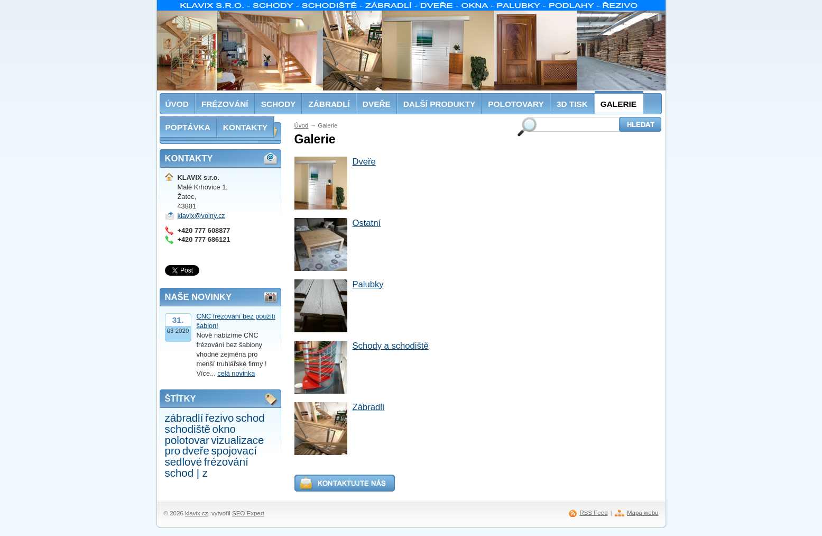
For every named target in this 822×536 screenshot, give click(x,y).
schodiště (187, 429)
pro (173, 450)
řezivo (219, 418)
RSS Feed (593, 513)
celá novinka (236, 373)
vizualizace (237, 440)
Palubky (368, 284)
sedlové (183, 462)
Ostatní (367, 223)
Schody (278, 103)
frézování (226, 462)
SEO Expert (248, 513)
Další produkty (439, 103)
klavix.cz (196, 513)
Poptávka (187, 127)
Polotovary (516, 103)
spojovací (233, 450)
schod (250, 418)
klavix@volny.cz (201, 216)
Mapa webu (643, 513)
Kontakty (245, 127)
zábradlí (184, 418)
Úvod (301, 125)
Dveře (364, 162)
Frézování (224, 103)
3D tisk (572, 103)
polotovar (187, 440)
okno (224, 429)
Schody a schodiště (391, 346)
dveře (195, 450)
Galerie (618, 103)
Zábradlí (369, 407)
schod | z (186, 473)
